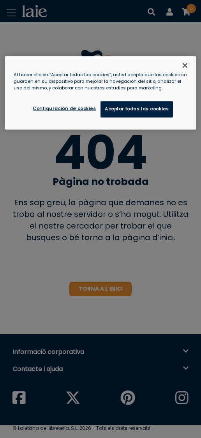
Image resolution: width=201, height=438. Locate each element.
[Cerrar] (185, 65)
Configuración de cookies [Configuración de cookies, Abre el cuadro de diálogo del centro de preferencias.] (64, 109)
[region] (100, 92)
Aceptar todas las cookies (137, 109)
